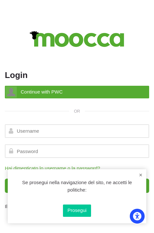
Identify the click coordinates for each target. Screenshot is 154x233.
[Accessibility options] (137, 216)
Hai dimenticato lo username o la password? (52, 168)
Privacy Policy (77, 197)
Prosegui (77, 210)
